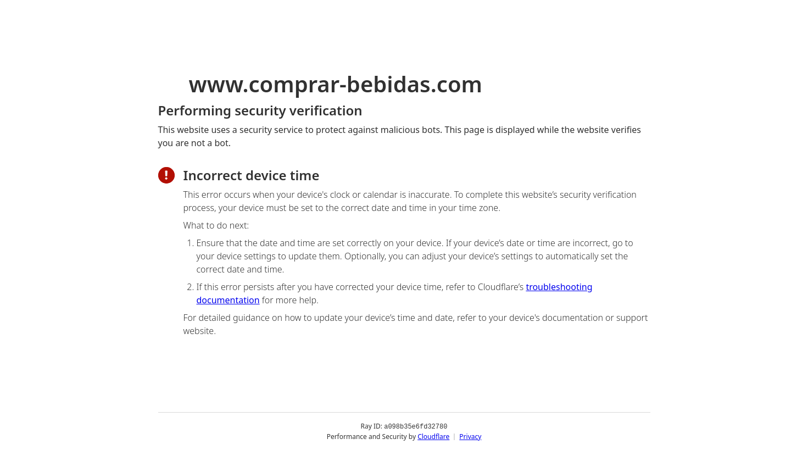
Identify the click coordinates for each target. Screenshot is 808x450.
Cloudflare (433, 436)
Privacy (470, 436)
